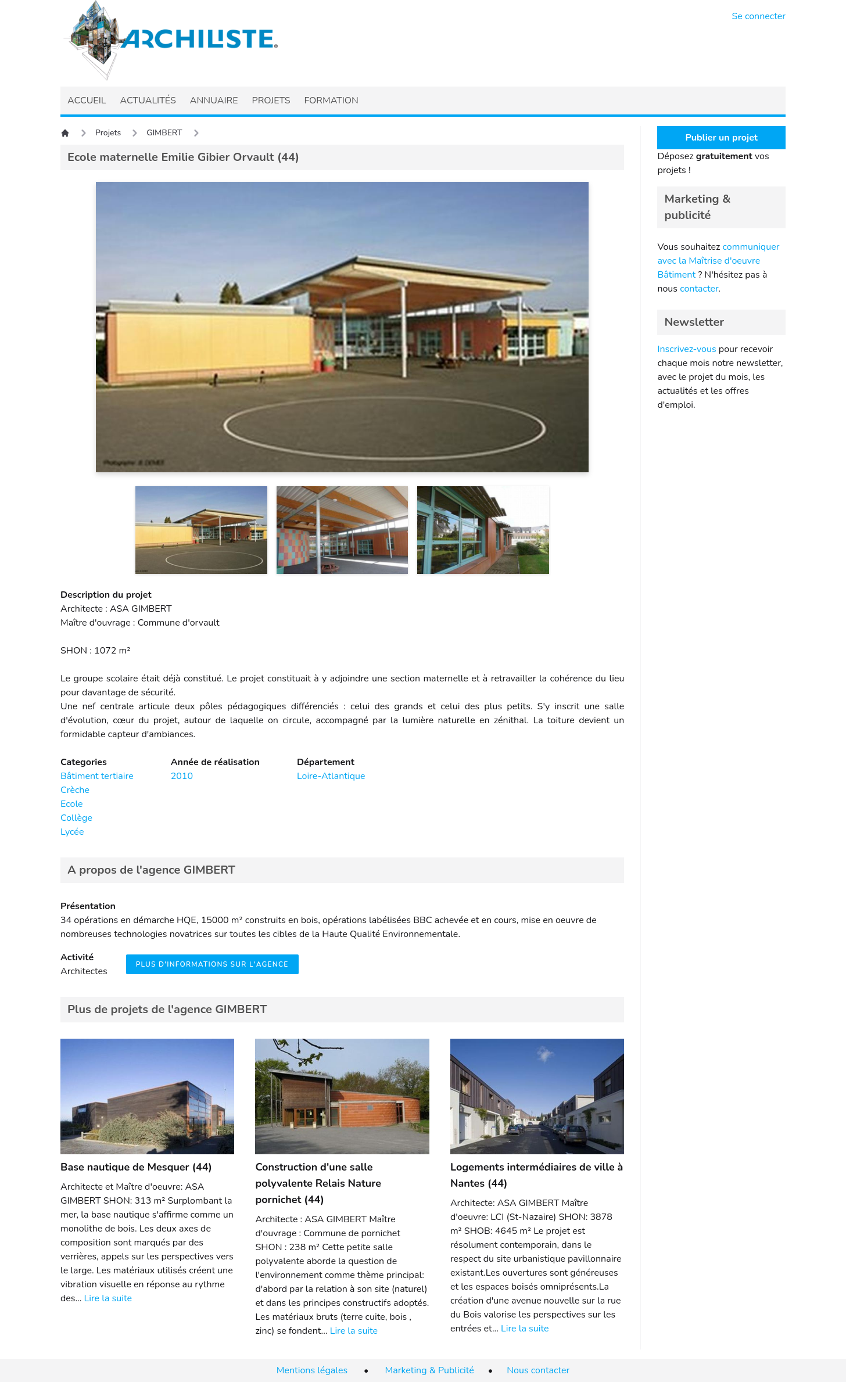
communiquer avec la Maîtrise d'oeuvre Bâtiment (718, 260)
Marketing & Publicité (429, 1370)
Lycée (72, 831)
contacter (699, 288)
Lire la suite (108, 1298)
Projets (108, 132)
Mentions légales (312, 1370)
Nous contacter (538, 1370)
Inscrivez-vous (686, 349)
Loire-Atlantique (331, 776)
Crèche (74, 790)
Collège (76, 818)
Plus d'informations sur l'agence (212, 964)
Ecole (71, 804)
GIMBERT (164, 132)
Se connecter (759, 16)
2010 (182, 776)
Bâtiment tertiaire (97, 776)
